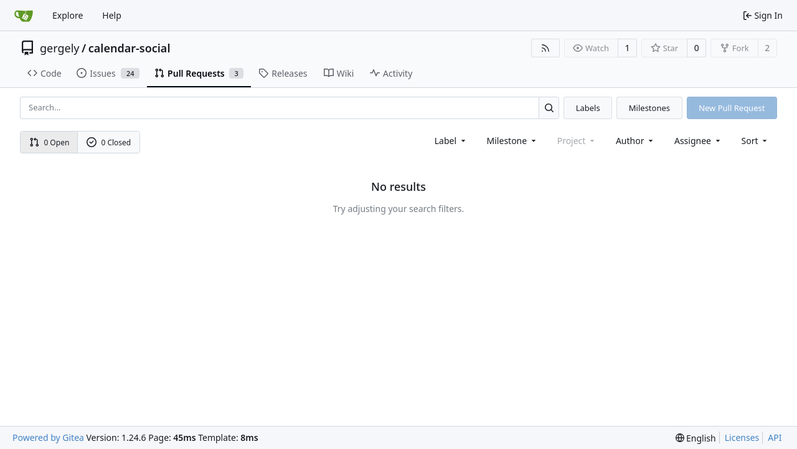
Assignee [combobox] (698, 141)
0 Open (49, 142)
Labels (588, 107)
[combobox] (451, 140)
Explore (67, 15)
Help (111, 15)
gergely (60, 48)
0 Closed (109, 142)
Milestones (649, 107)
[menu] (755, 140)
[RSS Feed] (545, 48)
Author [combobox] (635, 141)
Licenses (742, 437)
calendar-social (129, 48)
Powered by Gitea (48, 437)
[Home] (23, 15)
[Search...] (549, 107)
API (774, 437)
